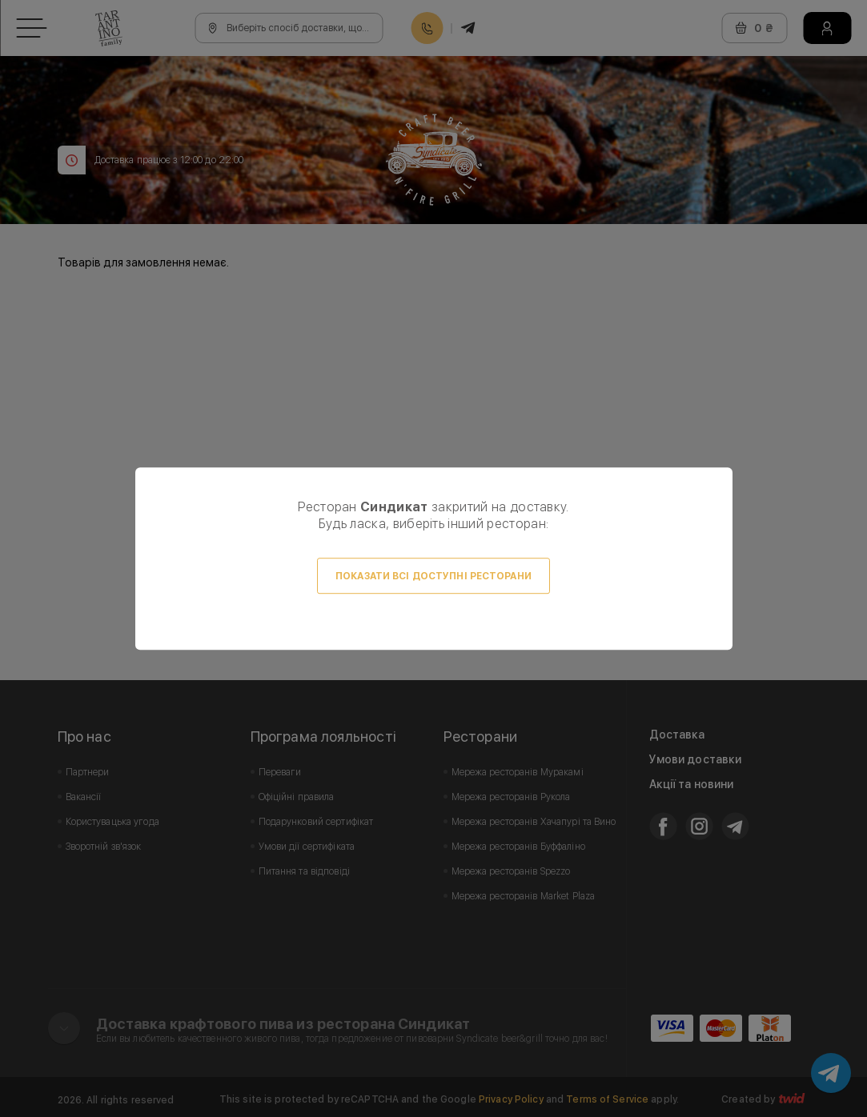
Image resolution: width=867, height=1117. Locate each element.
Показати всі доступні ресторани (433, 576)
